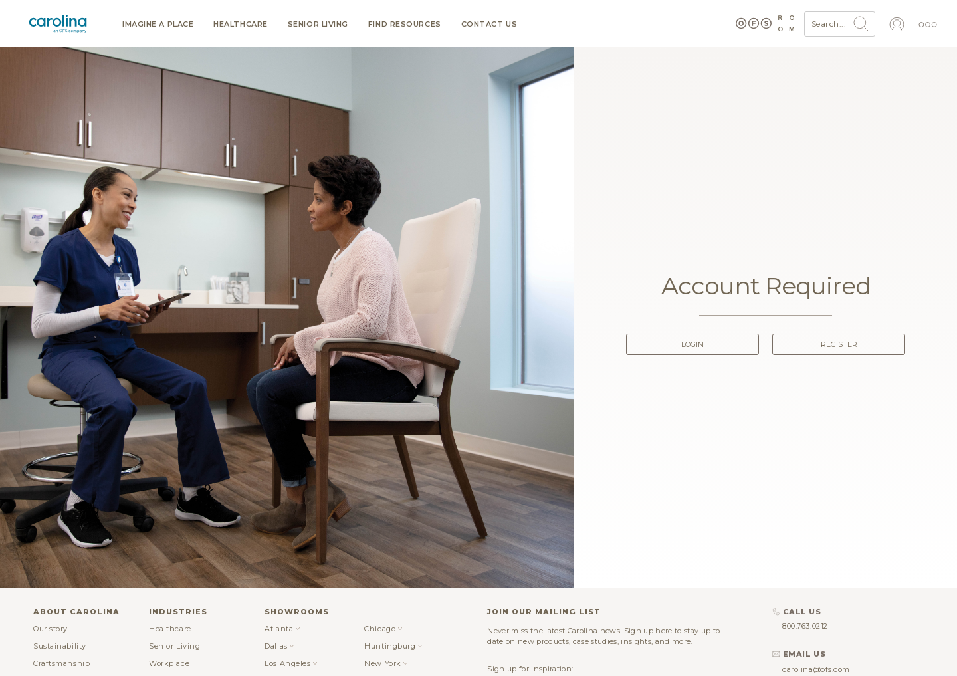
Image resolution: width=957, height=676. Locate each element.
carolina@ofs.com (816, 669)
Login (692, 344)
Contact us (489, 24)
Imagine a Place (157, 24)
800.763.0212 (805, 626)
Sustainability (59, 646)
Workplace (169, 663)
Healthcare (240, 24)
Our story (50, 628)
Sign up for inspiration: (530, 668)
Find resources (404, 24)
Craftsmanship (61, 663)
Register (839, 344)
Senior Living (318, 24)
